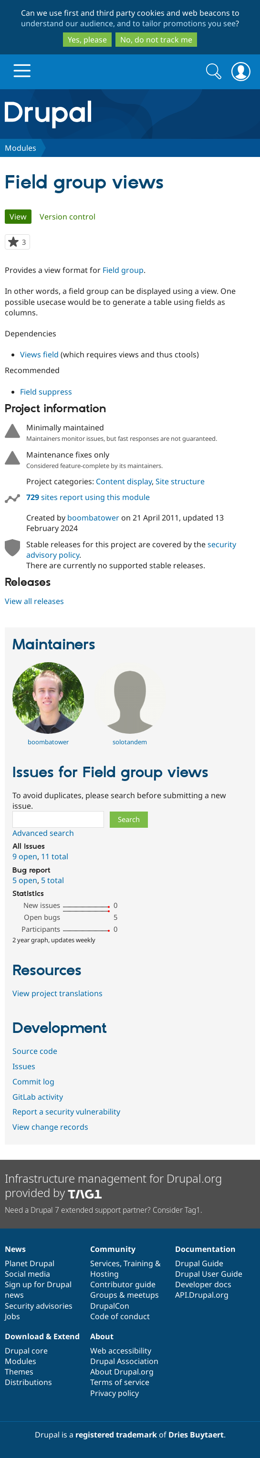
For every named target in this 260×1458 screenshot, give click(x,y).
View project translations (57, 993)
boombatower (93, 517)
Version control (67, 216)
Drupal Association (124, 1361)
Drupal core (26, 1350)
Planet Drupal (29, 1263)
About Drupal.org (122, 1371)
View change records (50, 1127)
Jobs (12, 1316)
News (15, 1249)
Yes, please (87, 39)
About (102, 1336)
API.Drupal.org (202, 1295)
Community (112, 1249)
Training (138, 1263)
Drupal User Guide (208, 1274)
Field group (123, 270)
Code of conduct (120, 1316)
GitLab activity (37, 1097)
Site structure (180, 481)
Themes (19, 1371)
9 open (24, 856)
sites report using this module (88, 497)
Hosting (104, 1274)
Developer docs (203, 1284)
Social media (27, 1274)
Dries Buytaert (196, 1434)
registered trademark (116, 1434)
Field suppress (46, 391)
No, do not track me (156, 39)
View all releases (34, 601)
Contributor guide (123, 1284)
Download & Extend (42, 1336)
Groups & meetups (124, 1295)
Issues (23, 1066)
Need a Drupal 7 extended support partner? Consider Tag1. (103, 1210)
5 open (24, 880)
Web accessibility (120, 1350)
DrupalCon (109, 1306)
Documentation (205, 1249)
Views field (39, 354)
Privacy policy (114, 1393)
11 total (54, 856)
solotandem (130, 742)
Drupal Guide (199, 1263)
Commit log (33, 1081)
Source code (34, 1051)
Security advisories (39, 1306)
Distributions (28, 1382)
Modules (20, 148)
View (20, 216)
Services (105, 1263)
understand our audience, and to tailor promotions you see (128, 23)
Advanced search (43, 833)
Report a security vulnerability (66, 1111)
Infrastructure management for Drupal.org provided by (113, 1185)
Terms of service (119, 1382)
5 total (52, 880)
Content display (124, 481)
